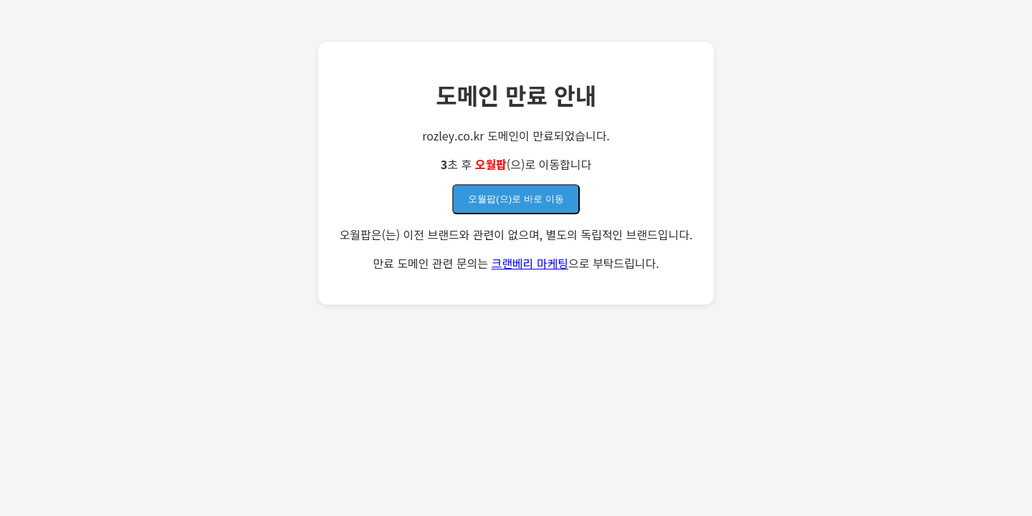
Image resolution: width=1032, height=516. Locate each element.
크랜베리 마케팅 (529, 263)
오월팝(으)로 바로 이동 (515, 199)
